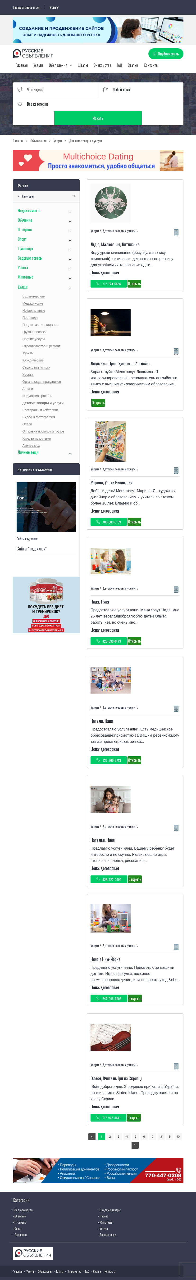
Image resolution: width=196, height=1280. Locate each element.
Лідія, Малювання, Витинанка (115, 230)
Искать (141, 104)
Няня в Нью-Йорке (105, 945)
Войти (54, 7)
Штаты (83, 65)
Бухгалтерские (34, 282)
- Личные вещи (107, 1220)
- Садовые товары (109, 1196)
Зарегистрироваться (26, 7)
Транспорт (25, 234)
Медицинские (33, 289)
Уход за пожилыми (37, 424)
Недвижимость (29, 196)
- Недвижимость (23, 1196)
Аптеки (28, 375)
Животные (25, 263)
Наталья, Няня (103, 826)
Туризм (28, 339)
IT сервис (25, 215)
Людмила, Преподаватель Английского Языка (129, 349)
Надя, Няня (100, 588)
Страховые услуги (36, 353)
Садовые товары (30, 244)
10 (178, 1122)
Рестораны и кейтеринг (40, 396)
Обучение (25, 206)
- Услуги (103, 1214)
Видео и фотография (39, 403)
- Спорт (17, 1214)
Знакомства (102, 65)
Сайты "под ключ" (31, 534)
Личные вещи (28, 438)
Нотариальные (34, 296)
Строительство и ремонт (41, 332)
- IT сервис (19, 1208)
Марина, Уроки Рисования (111, 468)
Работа (23, 253)
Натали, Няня (102, 707)
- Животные (105, 1208)
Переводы (30, 304)
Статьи (133, 65)
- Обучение (19, 1202)
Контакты (151, 65)
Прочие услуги (34, 325)
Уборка (28, 360)
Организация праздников (42, 368)
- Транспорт (20, 1220)
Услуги (38, 65)
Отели (27, 410)
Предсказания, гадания (40, 311)
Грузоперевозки (35, 318)
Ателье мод (31, 431)
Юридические (33, 346)
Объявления (58, 65)
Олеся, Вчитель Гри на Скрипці (116, 1064)
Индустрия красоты (37, 382)
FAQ (119, 65)
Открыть (134, 269)
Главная (22, 65)
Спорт (22, 225)
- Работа (103, 1202)
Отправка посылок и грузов (44, 417)
